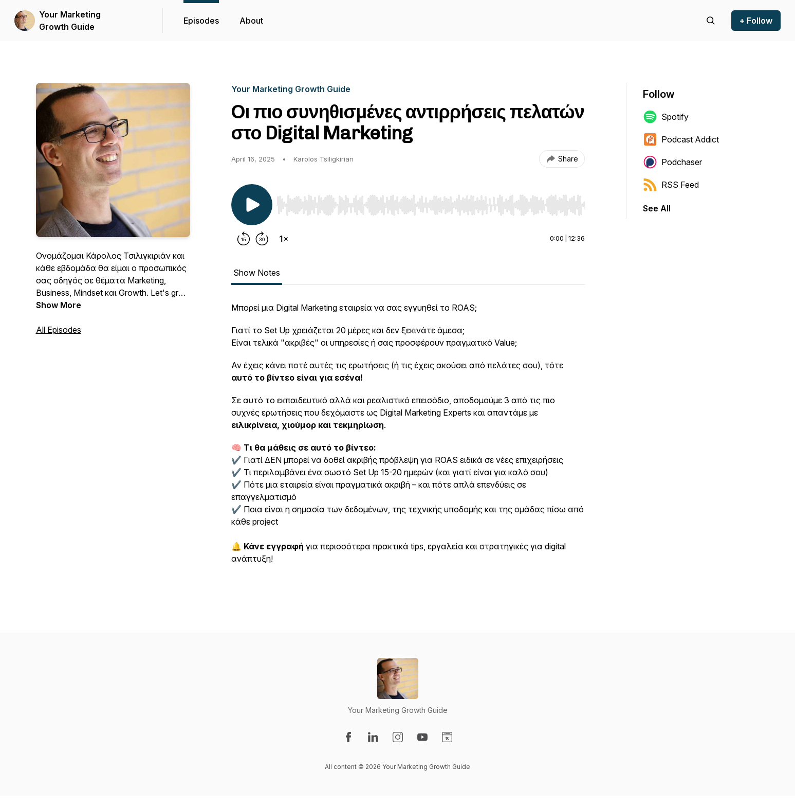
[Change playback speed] (283, 238)
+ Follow (755, 20)
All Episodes (58, 330)
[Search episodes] (711, 20)
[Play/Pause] (251, 204)
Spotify (666, 117)
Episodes (201, 20)
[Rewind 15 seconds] (243, 238)
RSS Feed (671, 184)
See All (657, 208)
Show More (58, 305)
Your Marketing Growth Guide (70, 20)
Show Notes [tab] (256, 272)
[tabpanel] (408, 438)
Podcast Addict (681, 139)
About (251, 20)
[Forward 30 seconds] (262, 238)
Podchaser (672, 162)
